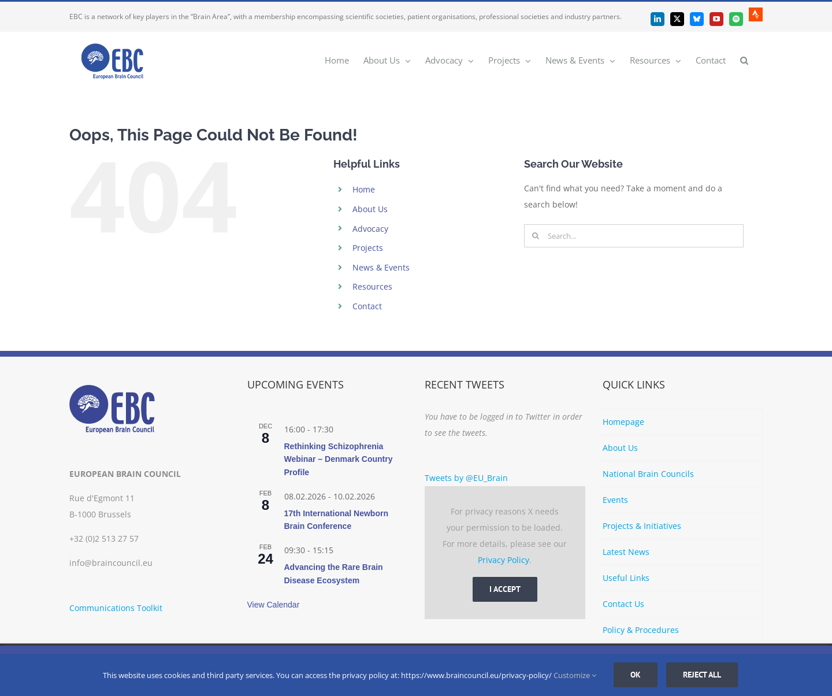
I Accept (505, 589)
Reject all (702, 674)
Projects (367, 247)
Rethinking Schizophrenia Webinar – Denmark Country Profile (338, 459)
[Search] (535, 235)
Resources (372, 286)
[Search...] (634, 235)
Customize (575, 675)
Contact (367, 306)
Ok (635, 674)
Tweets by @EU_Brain (466, 477)
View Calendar (273, 604)
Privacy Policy (503, 559)
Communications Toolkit (115, 607)
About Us (370, 208)
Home (363, 189)
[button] (744, 59)
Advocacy (370, 228)
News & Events (381, 267)
